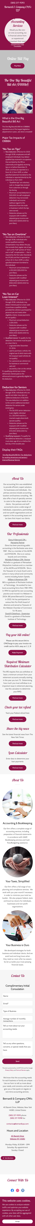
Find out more (18, 525)
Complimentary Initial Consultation (17, 45)
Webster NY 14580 (17, 1139)
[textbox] (17, 995)
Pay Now (17, 66)
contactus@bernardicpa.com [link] (17, 1124)
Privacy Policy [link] (9, 1070)
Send (17, 1061)
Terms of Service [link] (21, 1070)
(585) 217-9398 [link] (16, 1118)
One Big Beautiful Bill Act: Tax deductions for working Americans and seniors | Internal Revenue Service (17, 457)
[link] (17, 8)
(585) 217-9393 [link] (17, 2)
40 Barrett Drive (17, 1136)
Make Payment (17, 653)
